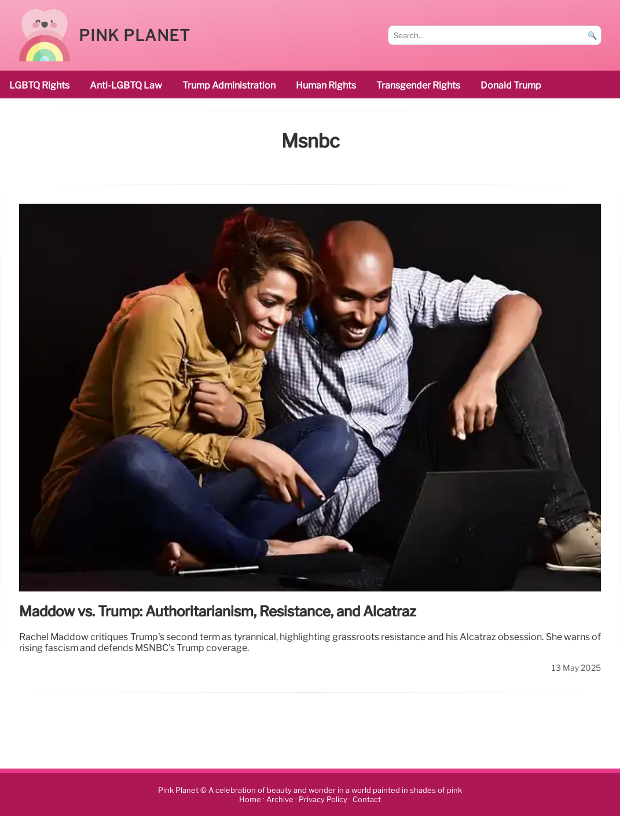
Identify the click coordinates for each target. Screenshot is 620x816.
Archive (280, 799)
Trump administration (229, 85)
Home (250, 799)
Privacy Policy (323, 799)
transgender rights (418, 85)
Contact (367, 799)
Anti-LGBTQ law (126, 85)
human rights (326, 85)
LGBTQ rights (39, 85)
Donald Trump (510, 85)
